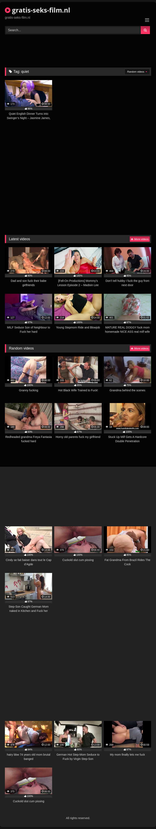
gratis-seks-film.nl (37, 10)
